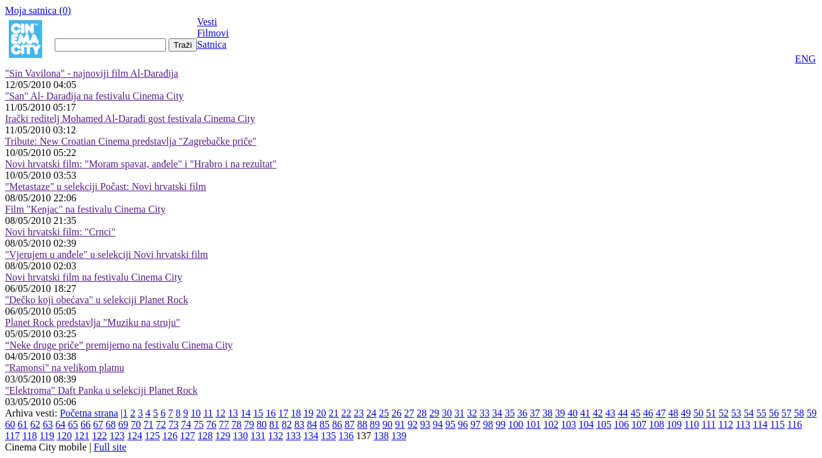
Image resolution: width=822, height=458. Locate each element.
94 (438, 424)
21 (334, 413)
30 (447, 413)
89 (375, 424)
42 (598, 413)
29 (435, 413)
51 (711, 413)
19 (309, 413)
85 (324, 424)
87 (350, 424)
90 (387, 424)
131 (257, 435)
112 (725, 424)
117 (12, 435)
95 (450, 424)
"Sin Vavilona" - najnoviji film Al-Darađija (91, 73)
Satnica (211, 44)
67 (98, 424)
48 (674, 413)
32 (472, 413)
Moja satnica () (38, 10)
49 (686, 413)
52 (724, 413)
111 (708, 424)
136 (345, 435)
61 (23, 424)
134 (310, 435)
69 (123, 424)
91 (400, 424)
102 (550, 424)
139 (398, 435)
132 (275, 435)
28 (422, 413)
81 (274, 424)
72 (161, 424)
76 (211, 424)
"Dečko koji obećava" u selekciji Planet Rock (96, 299)
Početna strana (89, 413)
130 (240, 435)
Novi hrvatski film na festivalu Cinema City (93, 277)
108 (656, 424)
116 (794, 424)
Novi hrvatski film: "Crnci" (60, 231)
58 (799, 413)
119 (47, 435)
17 (284, 413)
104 (586, 424)
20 (321, 413)
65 (73, 424)
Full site (110, 447)
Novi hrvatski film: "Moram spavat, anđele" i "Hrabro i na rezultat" (141, 164)
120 (64, 435)
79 (249, 424)
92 (413, 424)
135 (328, 435)
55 (762, 413)
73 (174, 424)
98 (488, 424)
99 (501, 424)
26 (397, 413)
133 (293, 435)
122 (99, 435)
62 (35, 424)
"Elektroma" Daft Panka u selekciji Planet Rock (101, 390)
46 (648, 413)
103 (568, 424)
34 (497, 413)
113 (743, 424)
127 (187, 435)
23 (359, 413)
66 (86, 424)
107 (639, 424)
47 (661, 413)
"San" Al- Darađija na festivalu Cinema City (94, 96)
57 (787, 413)
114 (760, 424)
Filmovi (213, 33)
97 (475, 424)
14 (246, 413)
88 (362, 424)
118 (29, 435)
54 (749, 413)
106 (621, 424)
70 (136, 424)
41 (585, 413)
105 (603, 424)
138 (381, 435)
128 (205, 435)
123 (117, 435)
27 (409, 413)
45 (636, 413)
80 (262, 424)
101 (533, 424)
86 (337, 424)
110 (691, 424)
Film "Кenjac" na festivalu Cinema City (85, 209)
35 (510, 413)
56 (774, 413)
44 (623, 413)
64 (60, 424)
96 (463, 424)
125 (152, 435)
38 (548, 413)
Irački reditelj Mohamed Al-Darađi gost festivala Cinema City (130, 118)
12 (221, 413)
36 (523, 413)
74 (186, 424)
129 (222, 435)
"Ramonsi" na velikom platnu (64, 367)
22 (347, 413)
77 (224, 424)
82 (287, 424)
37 (535, 413)
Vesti (207, 21)
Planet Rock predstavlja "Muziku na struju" (92, 322)
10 (196, 413)
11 (208, 413)
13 (233, 413)
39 (560, 413)
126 (169, 435)
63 (48, 424)
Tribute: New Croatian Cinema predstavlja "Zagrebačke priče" (131, 141)
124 (134, 435)
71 (148, 424)
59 (812, 413)
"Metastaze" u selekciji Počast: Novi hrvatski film (105, 186)
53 (736, 413)
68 (111, 424)
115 (777, 424)
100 (515, 424)
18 (296, 413)
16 (271, 413)
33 (485, 413)
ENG (805, 58)
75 (199, 424)
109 (674, 424)
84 (312, 424)
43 (611, 413)
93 (425, 424)
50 (699, 413)
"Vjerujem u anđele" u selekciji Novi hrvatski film (106, 254)
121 (81, 435)
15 (258, 413)
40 (573, 413)
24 (372, 413)
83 (299, 424)
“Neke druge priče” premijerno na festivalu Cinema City (119, 345)
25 (384, 413)
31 (460, 413)
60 (10, 424)
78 (236, 424)
